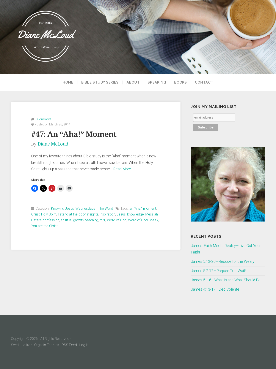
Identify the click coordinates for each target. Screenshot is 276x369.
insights (92, 214)
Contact (204, 82)
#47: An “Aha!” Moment (73, 134)
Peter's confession (45, 220)
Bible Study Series (100, 82)
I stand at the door (72, 214)
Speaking (157, 82)
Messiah (151, 214)
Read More (122, 169)
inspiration (107, 214)
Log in (83, 345)
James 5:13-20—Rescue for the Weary (222, 261)
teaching (91, 220)
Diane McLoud (53, 144)
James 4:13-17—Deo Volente (215, 289)
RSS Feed (69, 345)
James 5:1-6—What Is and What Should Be (225, 280)
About (133, 82)
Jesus (121, 214)
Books (180, 82)
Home (68, 82)
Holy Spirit (48, 214)
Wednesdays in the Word (94, 208)
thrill (102, 220)
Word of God (117, 220)
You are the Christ (44, 226)
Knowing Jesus (62, 208)
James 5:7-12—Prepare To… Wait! (218, 271)
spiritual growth (72, 220)
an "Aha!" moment (142, 208)
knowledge (135, 214)
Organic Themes (46, 345)
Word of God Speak (143, 220)
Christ (35, 214)
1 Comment (43, 119)
